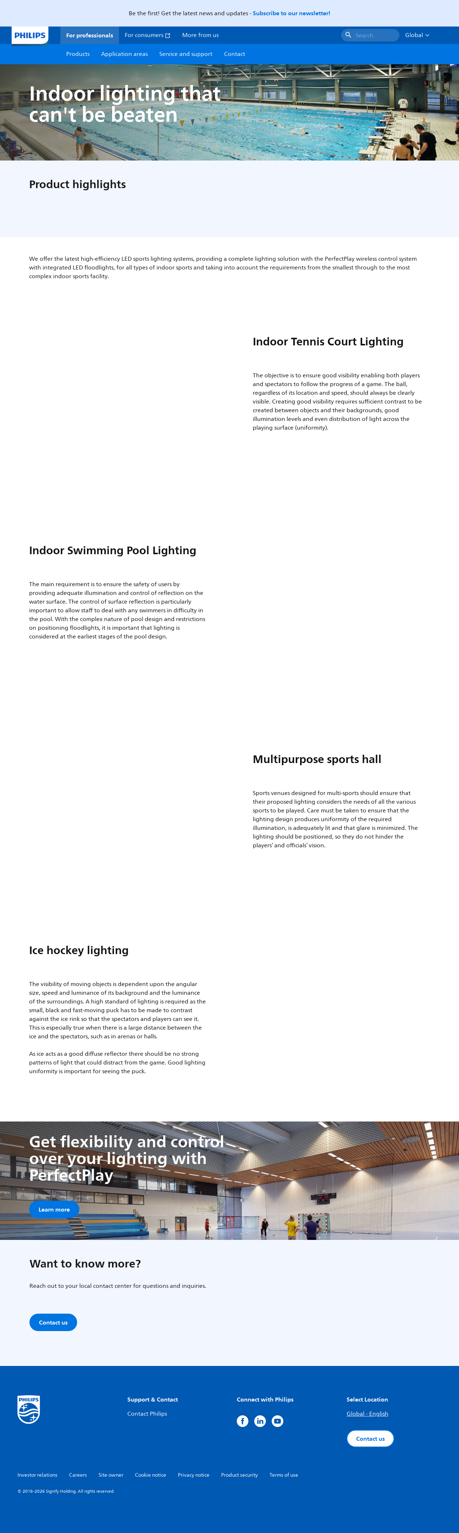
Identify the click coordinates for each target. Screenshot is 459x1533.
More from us (200, 35)
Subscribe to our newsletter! (291, 13)
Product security (239, 1475)
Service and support (185, 54)
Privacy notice (193, 1475)
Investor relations (37, 1475)
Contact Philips (147, 1414)
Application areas (124, 54)
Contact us (370, 1438)
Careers (78, 1475)
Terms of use (284, 1475)
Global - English (367, 1414)
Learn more (54, 1209)
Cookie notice (150, 1475)
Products (77, 54)
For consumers (148, 35)
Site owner (111, 1475)
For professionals (89, 35)
